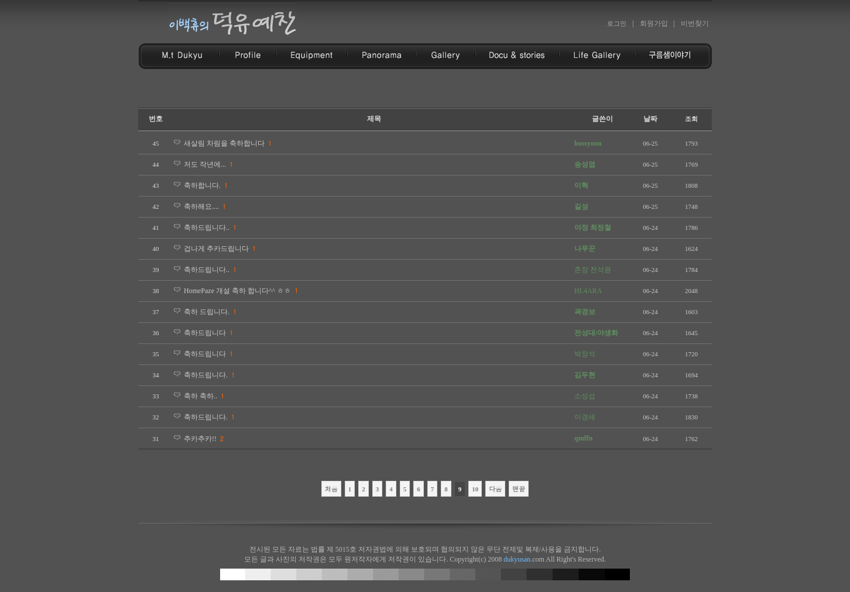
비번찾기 (695, 23)
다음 (495, 488)
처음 (331, 488)
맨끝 (518, 488)
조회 (691, 118)
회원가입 (654, 23)
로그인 (616, 23)
